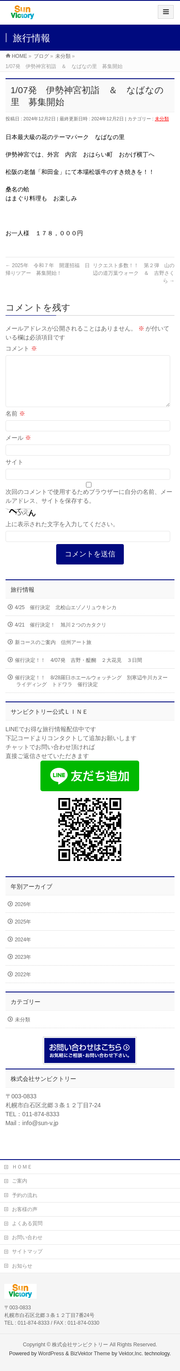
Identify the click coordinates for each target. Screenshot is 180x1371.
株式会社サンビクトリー (80, 1345)
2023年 (23, 967)
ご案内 (19, 1181)
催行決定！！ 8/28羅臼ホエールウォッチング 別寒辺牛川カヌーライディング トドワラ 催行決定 (91, 691)
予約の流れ (24, 1195)
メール (18, 448)
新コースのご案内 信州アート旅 (53, 653)
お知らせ (22, 1266)
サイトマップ (27, 1251)
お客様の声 (24, 1209)
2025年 (23, 932)
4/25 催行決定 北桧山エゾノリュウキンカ (66, 618)
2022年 (23, 985)
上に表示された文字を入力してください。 (62, 534)
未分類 (162, 118)
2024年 (23, 950)
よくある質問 (27, 1223)
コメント (21, 348)
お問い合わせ (27, 1237)
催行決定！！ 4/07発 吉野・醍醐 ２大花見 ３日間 (78, 670)
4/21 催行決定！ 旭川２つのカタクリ (60, 635)
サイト (14, 472)
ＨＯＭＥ (22, 1167)
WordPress (51, 1354)
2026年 (23, 915)
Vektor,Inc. (131, 1354)
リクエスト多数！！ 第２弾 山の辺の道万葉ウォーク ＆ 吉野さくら (133, 273)
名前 (15, 423)
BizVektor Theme (90, 1354)
